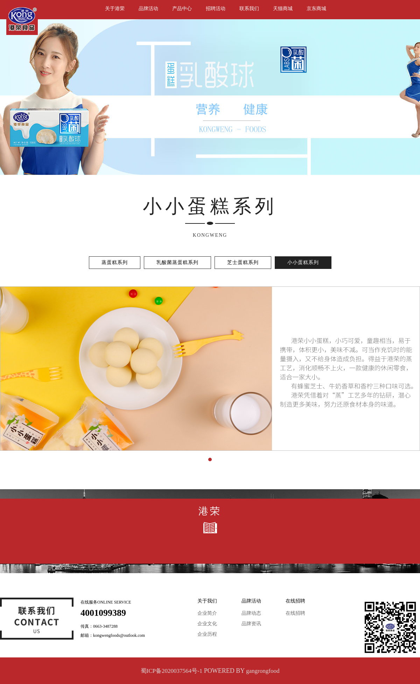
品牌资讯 (251, 623)
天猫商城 (283, 8)
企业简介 (207, 613)
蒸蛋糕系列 (115, 262)
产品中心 (182, 8)
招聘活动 (215, 8)
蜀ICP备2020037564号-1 (172, 671)
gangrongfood (262, 671)
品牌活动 (148, 8)
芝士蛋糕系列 (243, 262)
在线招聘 (295, 613)
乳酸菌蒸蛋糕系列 (177, 262)
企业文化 (207, 623)
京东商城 (316, 8)
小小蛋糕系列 (303, 262)
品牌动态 (251, 613)
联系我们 (249, 8)
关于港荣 (115, 8)
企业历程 (207, 634)
